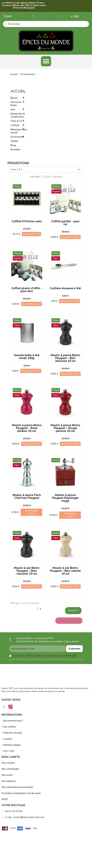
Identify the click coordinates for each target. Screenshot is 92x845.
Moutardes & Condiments (17, 115)
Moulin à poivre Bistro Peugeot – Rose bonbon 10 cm (27, 428)
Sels (12, 109)
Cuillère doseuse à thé (65, 288)
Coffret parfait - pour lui (65, 222)
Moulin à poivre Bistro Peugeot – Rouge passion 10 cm (65, 428)
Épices (14, 98)
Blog (13, 145)
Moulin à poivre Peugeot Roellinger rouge (65, 498)
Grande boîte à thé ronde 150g (26, 356)
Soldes (14, 141)
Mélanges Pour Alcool (18, 131)
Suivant (73, 610)
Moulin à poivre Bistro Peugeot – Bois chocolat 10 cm (65, 358)
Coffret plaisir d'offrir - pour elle (26, 289)
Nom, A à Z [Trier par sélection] (46, 169)
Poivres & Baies (15, 104)
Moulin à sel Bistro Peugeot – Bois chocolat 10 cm (26, 571)
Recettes (15, 149)
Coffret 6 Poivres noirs (27, 221)
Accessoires (17, 136)
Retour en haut (69, 620)
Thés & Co (16, 121)
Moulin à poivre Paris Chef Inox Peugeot (27, 496)
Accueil (18, 91)
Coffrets (15, 125)
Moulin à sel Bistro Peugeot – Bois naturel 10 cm (65, 571)
